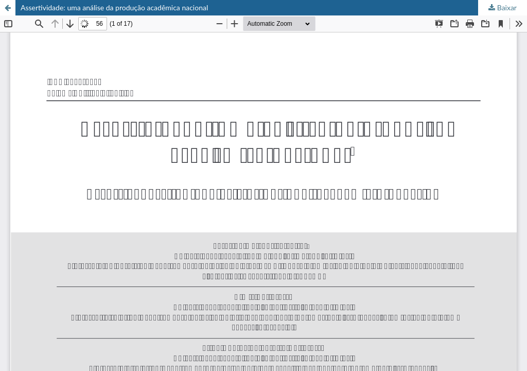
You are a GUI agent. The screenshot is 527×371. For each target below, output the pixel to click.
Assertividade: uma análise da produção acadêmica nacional (114, 7)
